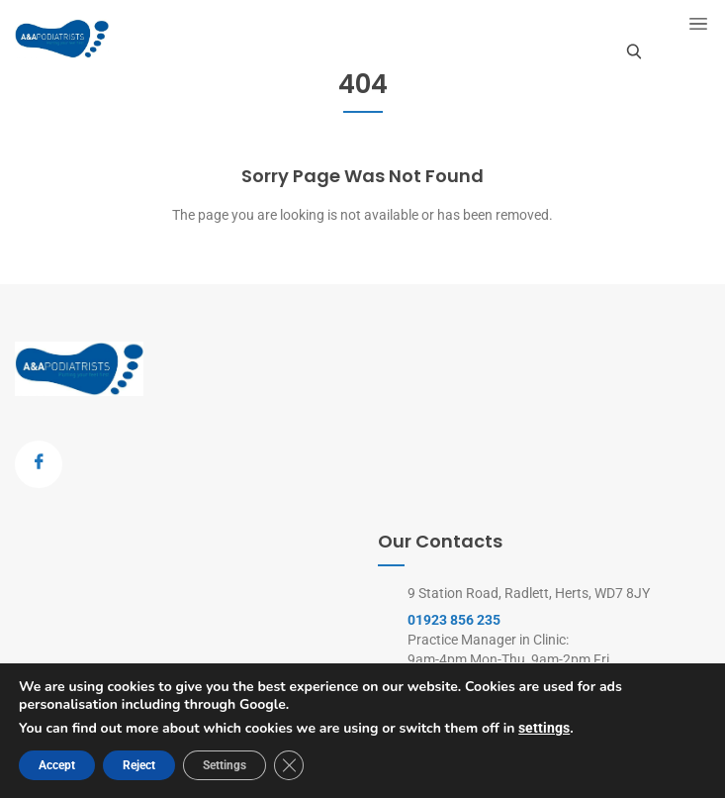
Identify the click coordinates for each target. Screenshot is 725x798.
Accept (57, 765)
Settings (224, 765)
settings (544, 728)
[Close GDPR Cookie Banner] (289, 765)
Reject (139, 765)
